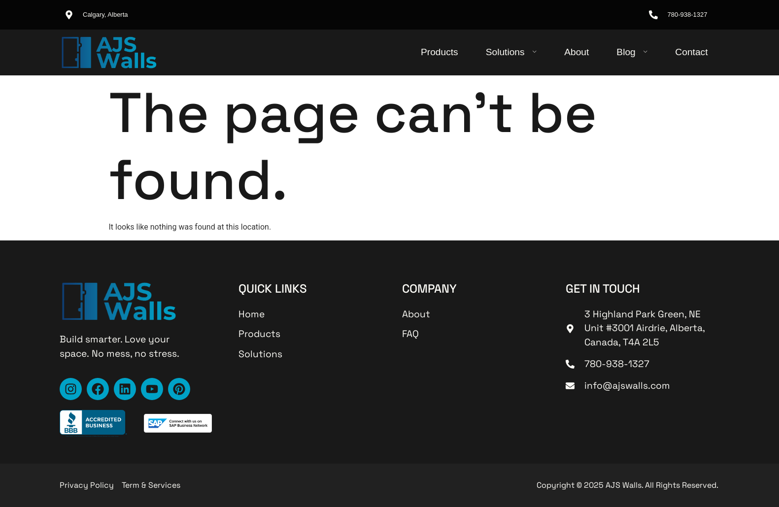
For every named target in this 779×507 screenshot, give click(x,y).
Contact (691, 52)
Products (439, 52)
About (576, 52)
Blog (631, 52)
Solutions (511, 52)
